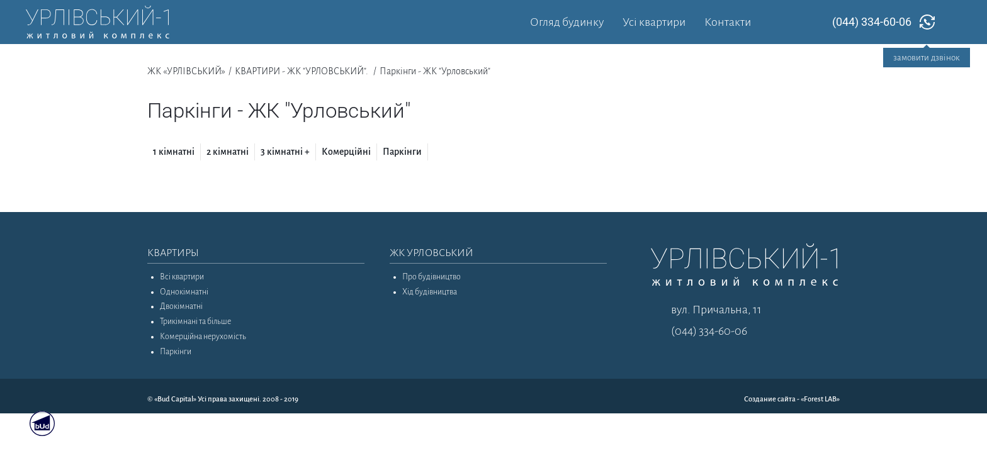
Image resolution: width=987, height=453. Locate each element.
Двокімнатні (181, 306)
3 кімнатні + (285, 152)
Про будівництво (431, 276)
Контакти (727, 22)
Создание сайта (770, 399)
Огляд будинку (567, 22)
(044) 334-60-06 (871, 21)
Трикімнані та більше (195, 321)
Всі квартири (182, 276)
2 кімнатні (227, 152)
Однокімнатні (184, 292)
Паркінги (402, 152)
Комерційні (346, 152)
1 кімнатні (174, 152)
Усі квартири (654, 22)
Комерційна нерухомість (203, 336)
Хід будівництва (429, 292)
